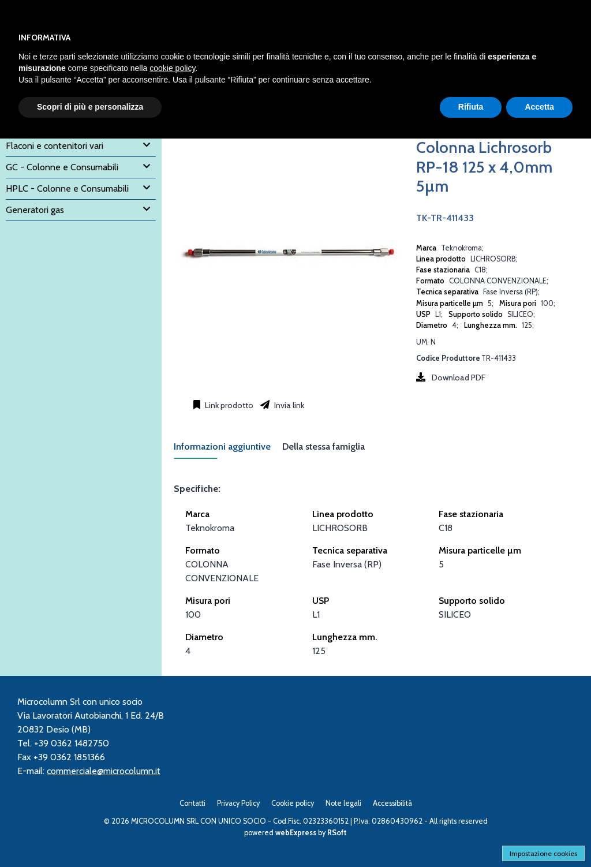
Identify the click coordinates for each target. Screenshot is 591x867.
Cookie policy (292, 803)
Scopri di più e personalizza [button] (90, 106)
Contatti (192, 803)
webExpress (295, 832)
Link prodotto (228, 405)
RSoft (337, 832)
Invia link (288, 405)
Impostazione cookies (543, 853)
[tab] (228, 450)
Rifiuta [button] (471, 106)
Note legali (343, 803)
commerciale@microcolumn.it (103, 770)
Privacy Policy (238, 803)
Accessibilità (392, 803)
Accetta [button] (539, 106)
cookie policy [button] (172, 68)
